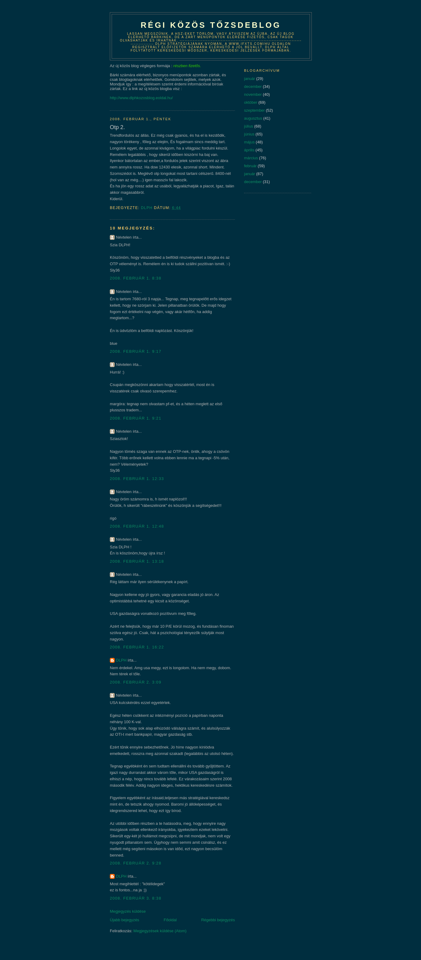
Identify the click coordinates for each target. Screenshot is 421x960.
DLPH (121, 660)
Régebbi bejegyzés (218, 920)
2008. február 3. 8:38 (135, 898)
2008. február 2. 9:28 (135, 863)
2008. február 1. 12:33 (137, 478)
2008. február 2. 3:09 (135, 682)
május (249, 142)
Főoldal (170, 920)
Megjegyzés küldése (128, 911)
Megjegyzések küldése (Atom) (159, 931)
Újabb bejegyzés (124, 920)
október (250, 102)
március (251, 158)
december (253, 86)
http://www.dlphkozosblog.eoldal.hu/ (141, 98)
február (250, 166)
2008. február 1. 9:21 (135, 418)
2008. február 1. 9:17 (135, 351)
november (253, 94)
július (248, 126)
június (249, 134)
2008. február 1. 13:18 (137, 561)
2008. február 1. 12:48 (137, 526)
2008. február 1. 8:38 (135, 278)
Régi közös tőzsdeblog (211, 25)
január (249, 78)
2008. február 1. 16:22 (137, 647)
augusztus (253, 118)
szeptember (254, 110)
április (249, 150)
